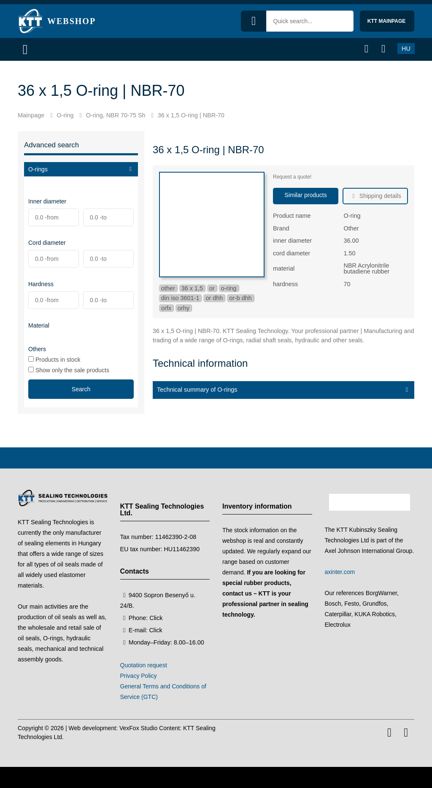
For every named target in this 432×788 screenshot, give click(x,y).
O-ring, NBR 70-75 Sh (116, 115)
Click (155, 618)
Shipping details (379, 195)
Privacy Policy (138, 675)
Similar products (305, 195)
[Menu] (28, 49)
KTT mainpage (387, 21)
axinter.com (340, 572)
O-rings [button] (38, 169)
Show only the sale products (68, 370)
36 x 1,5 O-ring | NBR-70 (191, 115)
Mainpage (31, 115)
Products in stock (54, 359)
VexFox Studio (138, 728)
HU (406, 48)
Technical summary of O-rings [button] (197, 389)
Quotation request (143, 665)
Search (81, 389)
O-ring (65, 115)
